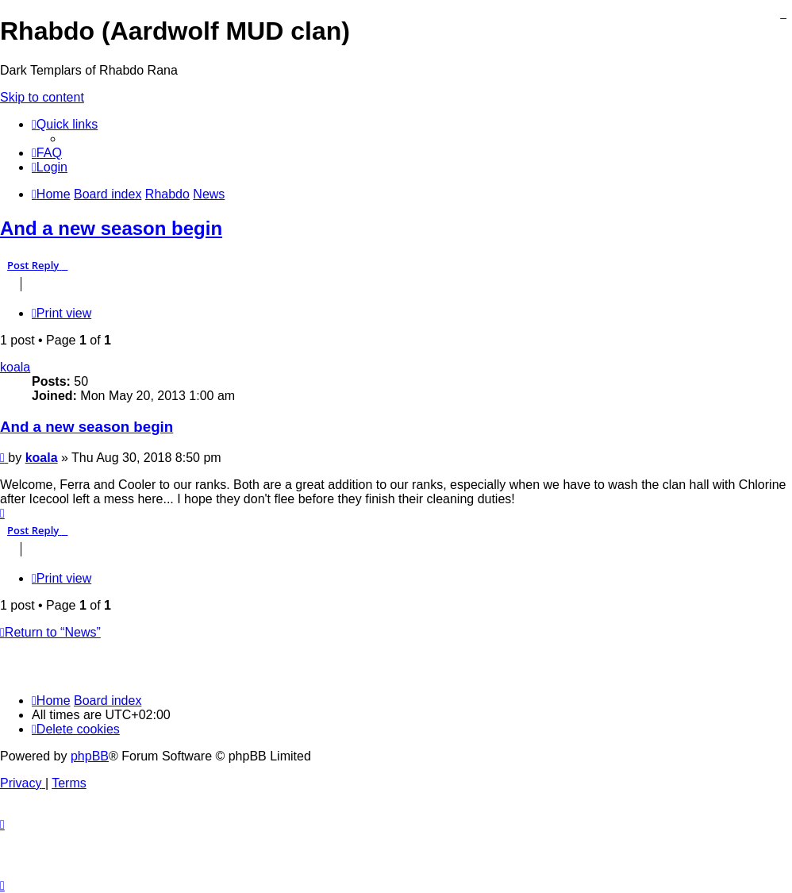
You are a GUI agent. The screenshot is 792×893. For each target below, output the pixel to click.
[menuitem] (47, 153)
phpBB (90, 756)
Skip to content (42, 97)
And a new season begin (111, 228)
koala (15, 367)
